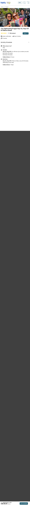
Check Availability (23, 503)
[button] (28, 17)
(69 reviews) (13, 33)
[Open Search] (24, 3)
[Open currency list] (20, 3)
